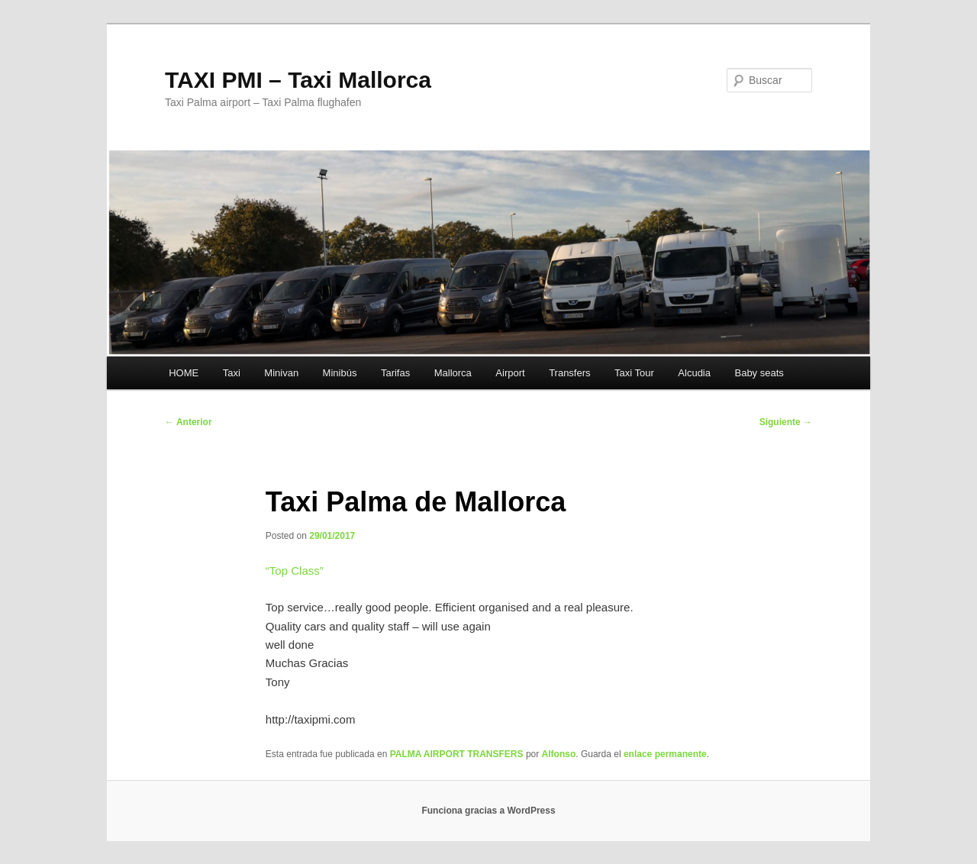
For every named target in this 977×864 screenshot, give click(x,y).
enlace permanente (665, 754)
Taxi (231, 373)
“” (295, 570)
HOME (183, 373)
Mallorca (453, 373)
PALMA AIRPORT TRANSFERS (457, 754)
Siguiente (785, 422)
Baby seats (758, 373)
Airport (509, 373)
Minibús (340, 373)
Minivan (281, 373)
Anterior (188, 422)
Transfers (569, 373)
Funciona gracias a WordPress (488, 810)
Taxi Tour (634, 373)
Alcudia (694, 373)
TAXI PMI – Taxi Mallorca (298, 79)
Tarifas (395, 373)
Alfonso (559, 754)
